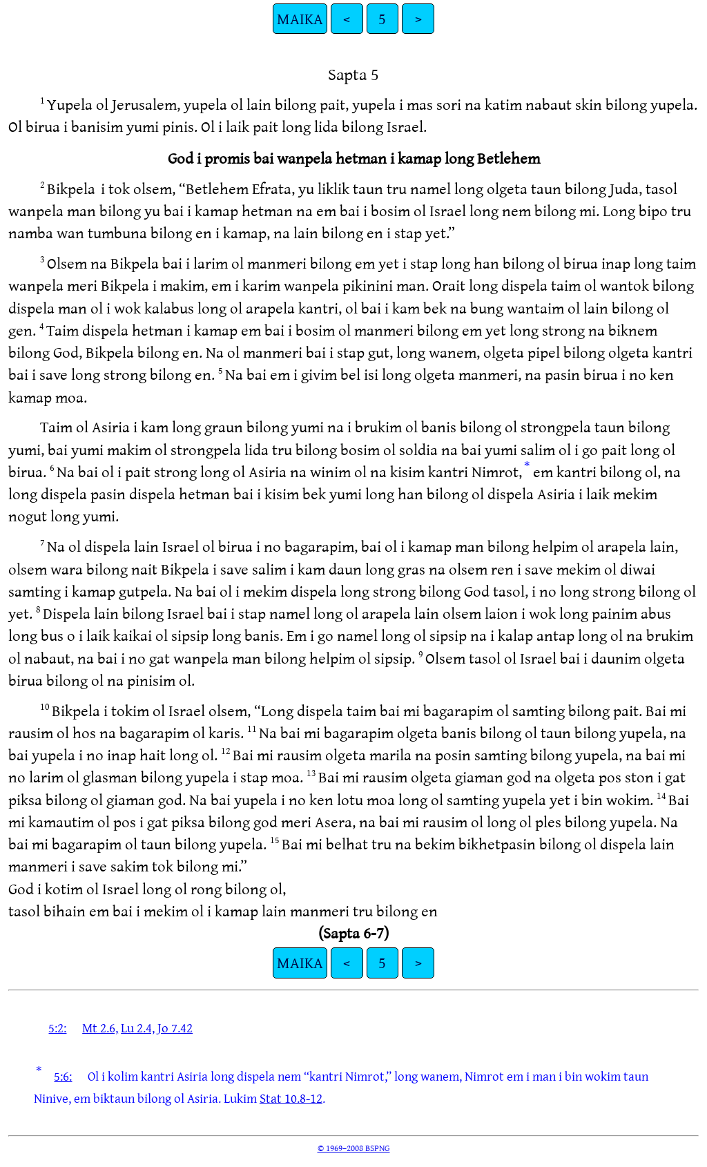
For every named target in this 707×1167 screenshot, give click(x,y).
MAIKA (300, 18)
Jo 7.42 (175, 1027)
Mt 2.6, (100, 1027)
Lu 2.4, (138, 1027)
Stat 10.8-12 (291, 1098)
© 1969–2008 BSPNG (354, 1148)
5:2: (57, 1027)
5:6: (63, 1076)
